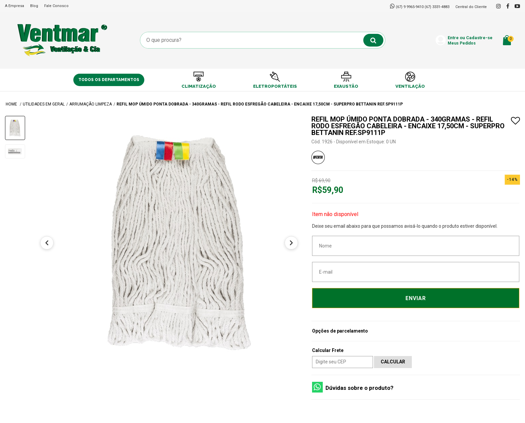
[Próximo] (291, 243)
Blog (34, 6)
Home (12, 104)
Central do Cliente (471, 7)
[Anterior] (47, 243)
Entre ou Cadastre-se (470, 40)
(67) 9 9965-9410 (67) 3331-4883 (422, 7)
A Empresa (14, 6)
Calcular (393, 361)
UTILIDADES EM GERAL (44, 104)
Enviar (415, 298)
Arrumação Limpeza (90, 104)
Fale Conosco (56, 6)
